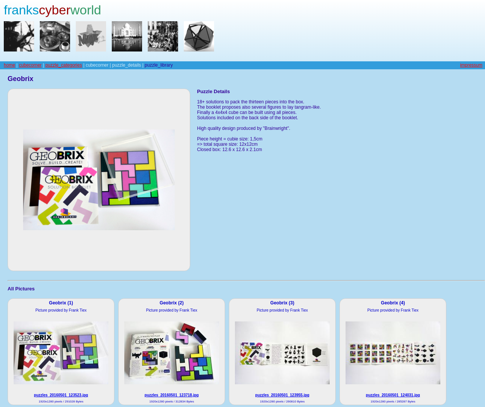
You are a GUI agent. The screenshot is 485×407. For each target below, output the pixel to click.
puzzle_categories (63, 65)
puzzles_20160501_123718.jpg (172, 395)
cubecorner (30, 65)
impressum (471, 65)
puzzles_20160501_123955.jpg (282, 395)
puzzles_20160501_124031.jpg (393, 395)
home (9, 65)
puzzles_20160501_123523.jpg (61, 395)
